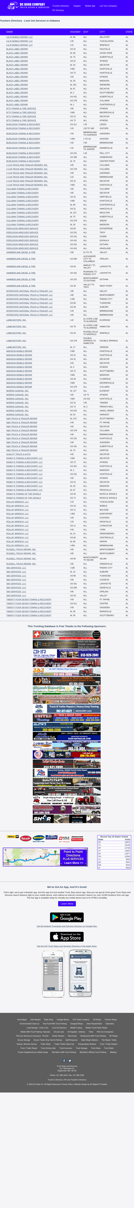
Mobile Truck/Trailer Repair (96, 1028)
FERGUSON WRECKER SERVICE (22, 228)
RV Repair (113, 1036)
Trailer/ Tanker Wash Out (64, 1044)
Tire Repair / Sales (109, 1040)
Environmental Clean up (29, 1024)
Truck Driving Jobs (48, 1048)
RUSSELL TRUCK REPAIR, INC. (21, 549)
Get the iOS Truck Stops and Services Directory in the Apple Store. (67, 946)
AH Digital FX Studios (98, 1084)
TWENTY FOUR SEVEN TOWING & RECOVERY (28, 599)
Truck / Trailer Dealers (108, 1044)
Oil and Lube (59, 1032)
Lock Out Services (59, 1028)
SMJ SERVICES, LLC (16, 568)
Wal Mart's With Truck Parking (64, 1052)
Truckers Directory (60, 6)
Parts (91, 1032)
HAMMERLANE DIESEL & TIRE (21, 252)
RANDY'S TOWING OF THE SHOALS (23, 494)
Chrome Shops (111, 1020)
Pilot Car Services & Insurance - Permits (32, 1036)
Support (77, 6)
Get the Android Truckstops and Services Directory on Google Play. (67, 926)
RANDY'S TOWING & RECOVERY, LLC (24, 458)
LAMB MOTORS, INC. (16, 320)
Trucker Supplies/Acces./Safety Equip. (33, 1052)
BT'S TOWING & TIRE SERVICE (21, 108)
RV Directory (58, 10)
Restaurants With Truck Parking (93, 1036)
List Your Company (108, 6)
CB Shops (97, 1020)
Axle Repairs (35, 1020)
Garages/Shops (76, 1024)
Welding (113, 1052)
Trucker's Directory (55, 1080)
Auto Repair (22, 1020)
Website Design (80, 1084)
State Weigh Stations (89, 1040)
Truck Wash (109, 1048)
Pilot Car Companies (105, 1032)
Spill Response (71, 1040)
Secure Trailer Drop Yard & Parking (48, 1040)
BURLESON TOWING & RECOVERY (23, 124)
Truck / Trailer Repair (28, 1048)
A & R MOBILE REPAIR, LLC (19, 37)
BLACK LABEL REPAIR (17, 49)
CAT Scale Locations (81, 1020)
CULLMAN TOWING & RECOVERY (22, 189)
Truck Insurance (65, 1048)
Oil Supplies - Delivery (76, 1032)
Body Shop (48, 1020)
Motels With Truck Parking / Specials (35, 1032)
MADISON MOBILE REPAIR (19, 351)
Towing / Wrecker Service (27, 1044)
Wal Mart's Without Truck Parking (93, 1052)
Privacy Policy (67, 1084)
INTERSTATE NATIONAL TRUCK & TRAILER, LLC (29, 291)
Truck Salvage (81, 1048)
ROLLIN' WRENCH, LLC (17, 502)
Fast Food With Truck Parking (55, 1024)
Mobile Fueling (76, 1028)
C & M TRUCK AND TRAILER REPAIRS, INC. (27, 165)
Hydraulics (110, 1024)
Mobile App (90, 6)
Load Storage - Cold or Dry (37, 1028)
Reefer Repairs (58, 1036)
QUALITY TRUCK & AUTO (18, 454)
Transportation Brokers (87, 1044)
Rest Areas (72, 1036)
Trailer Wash (45, 1044)
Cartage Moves (63, 1020)
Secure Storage (23, 1040)
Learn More (67, 903)
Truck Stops (96, 1048)
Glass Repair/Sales (94, 1024)
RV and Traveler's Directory (75, 1080)
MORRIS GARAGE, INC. (17, 391)
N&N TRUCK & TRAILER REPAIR (21, 418)
